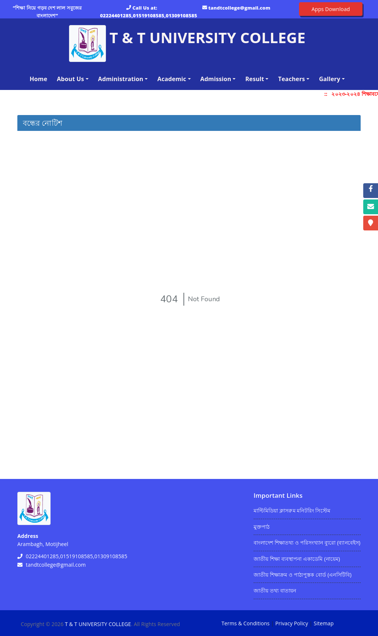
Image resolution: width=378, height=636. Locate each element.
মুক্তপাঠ (261, 526)
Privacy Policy (291, 623)
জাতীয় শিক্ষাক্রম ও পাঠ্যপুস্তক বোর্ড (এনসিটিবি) (302, 574)
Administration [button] (121, 79)
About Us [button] (70, 79)
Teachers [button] (291, 79)
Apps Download (331, 9)
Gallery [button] (329, 79)
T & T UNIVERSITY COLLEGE (98, 624)
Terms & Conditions (245, 623)
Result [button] (254, 79)
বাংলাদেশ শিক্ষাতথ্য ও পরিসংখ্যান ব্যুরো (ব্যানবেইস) (307, 542)
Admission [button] (215, 79)
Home (40, 78)
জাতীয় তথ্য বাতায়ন (275, 590)
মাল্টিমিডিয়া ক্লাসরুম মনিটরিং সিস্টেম (292, 510)
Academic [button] (171, 79)
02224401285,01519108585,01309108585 (148, 15)
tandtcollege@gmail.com (239, 7)
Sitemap (324, 623)
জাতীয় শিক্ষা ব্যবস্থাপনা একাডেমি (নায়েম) (297, 558)
